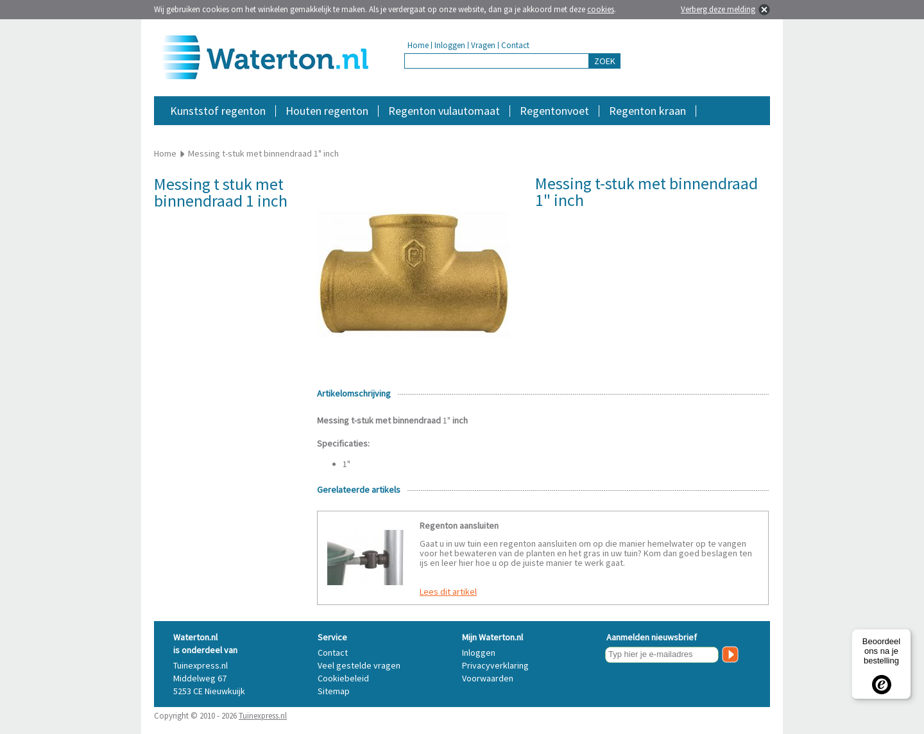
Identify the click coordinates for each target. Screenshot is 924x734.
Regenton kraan (647, 110)
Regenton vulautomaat (444, 110)
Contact (515, 45)
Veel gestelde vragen (359, 665)
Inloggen (449, 45)
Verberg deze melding (718, 9)
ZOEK (604, 61)
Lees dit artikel (448, 591)
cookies (600, 9)
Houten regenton (327, 110)
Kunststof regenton (218, 110)
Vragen (483, 45)
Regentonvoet (554, 110)
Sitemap (334, 691)
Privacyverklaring (495, 665)
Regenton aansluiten (459, 525)
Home (418, 45)
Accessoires (714, 131)
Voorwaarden (487, 678)
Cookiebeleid (343, 678)
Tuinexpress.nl (263, 715)
